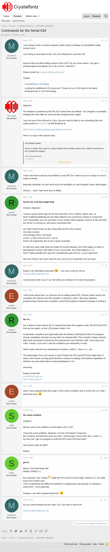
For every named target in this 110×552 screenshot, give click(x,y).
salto (11, 425)
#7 (106, 315)
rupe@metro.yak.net (33, 376)
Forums (17, 16)
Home (6, 16)
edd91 (11, 305)
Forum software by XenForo (55, 549)
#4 (106, 197)
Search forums (18, 21)
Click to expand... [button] (65, 162)
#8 (106, 386)
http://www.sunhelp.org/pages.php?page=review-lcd (47, 129)
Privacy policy (85, 544)
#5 (106, 266)
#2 (106, 101)
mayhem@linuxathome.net (36, 510)
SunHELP (43, 123)
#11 (105, 500)
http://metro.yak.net (32, 379)
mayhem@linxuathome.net (36, 274)
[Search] (106, 16)
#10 (105, 458)
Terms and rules (70, 544)
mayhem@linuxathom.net (52, 72)
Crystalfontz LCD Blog (37, 84)
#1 (106, 40)
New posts (5, 21)
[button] (39, 16)
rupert (11, 212)
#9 (106, 410)
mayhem (7, 35)
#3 (106, 171)
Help (95, 544)
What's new (31, 16)
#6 (106, 290)
